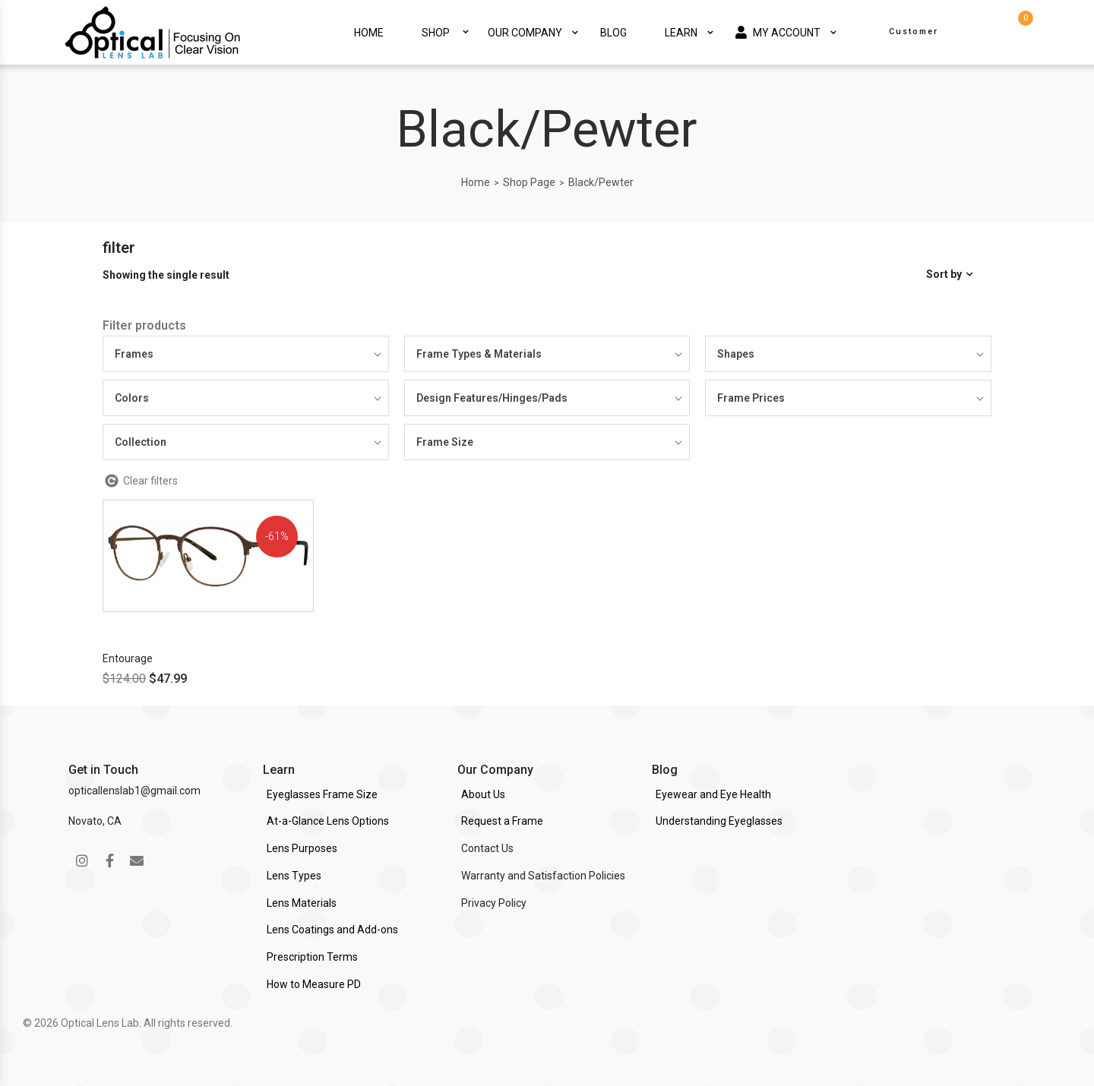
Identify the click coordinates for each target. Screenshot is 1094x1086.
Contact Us (487, 848)
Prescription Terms (312, 957)
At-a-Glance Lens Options (328, 821)
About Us (483, 794)
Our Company (525, 33)
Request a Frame (502, 821)
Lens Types (294, 876)
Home (369, 33)
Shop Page (529, 182)
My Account (777, 32)
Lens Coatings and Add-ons (332, 929)
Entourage (128, 658)
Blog (613, 33)
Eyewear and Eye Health (713, 794)
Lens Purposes (302, 848)
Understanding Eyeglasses (719, 821)
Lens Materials (302, 903)
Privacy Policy (493, 903)
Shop (436, 33)
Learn (681, 33)
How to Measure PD (314, 984)
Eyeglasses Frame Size (322, 794)
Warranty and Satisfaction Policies (543, 876)
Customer (913, 31)
